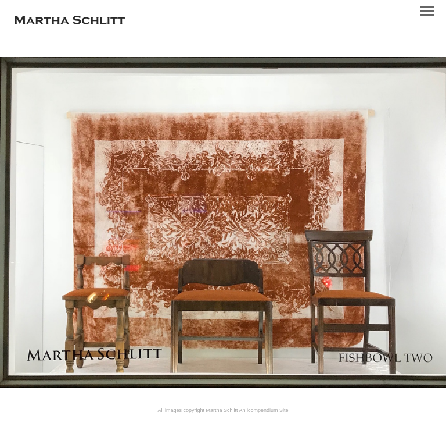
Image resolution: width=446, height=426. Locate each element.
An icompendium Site (264, 410)
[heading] (70, 22)
